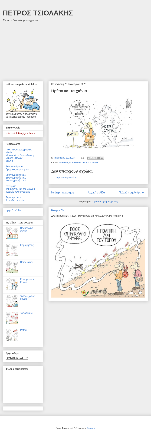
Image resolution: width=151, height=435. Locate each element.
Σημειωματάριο (14, 197)
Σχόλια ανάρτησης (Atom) (105, 201)
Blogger (91, 428)
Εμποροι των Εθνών (27, 281)
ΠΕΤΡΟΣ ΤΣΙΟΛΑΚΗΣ (38, 13)
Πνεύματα (11, 186)
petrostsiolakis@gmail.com (20, 133)
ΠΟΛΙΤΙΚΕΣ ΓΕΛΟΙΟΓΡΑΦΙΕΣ (84, 162)
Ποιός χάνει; (26, 262)
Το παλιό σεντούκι (15, 200)
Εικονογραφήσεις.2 (16, 177)
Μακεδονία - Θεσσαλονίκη (20, 155)
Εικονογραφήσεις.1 (16, 174)
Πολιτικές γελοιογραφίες (18, 149)
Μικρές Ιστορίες (14, 158)
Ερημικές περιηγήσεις (17, 169)
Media (9, 152)
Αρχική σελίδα (96, 192)
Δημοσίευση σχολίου (66, 177)
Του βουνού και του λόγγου (20, 188)
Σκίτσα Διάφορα (14, 166)
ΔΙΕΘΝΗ (63, 162)
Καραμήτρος (27, 245)
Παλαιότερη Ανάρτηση (132, 192)
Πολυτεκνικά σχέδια (27, 229)
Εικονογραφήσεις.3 (16, 180)
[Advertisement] (75, 49)
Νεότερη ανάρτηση (62, 192)
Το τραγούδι (26, 313)
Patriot (23, 330)
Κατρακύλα (58, 210)
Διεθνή (9, 160)
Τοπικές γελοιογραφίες (18, 191)
